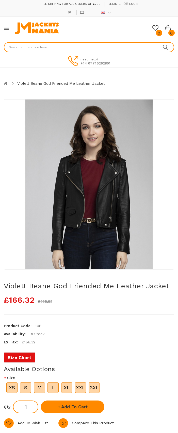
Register (115, 4)
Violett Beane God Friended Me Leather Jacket (61, 83)
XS (12, 388)
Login (133, 4)
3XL (94, 388)
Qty (7, 407)
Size (11, 378)
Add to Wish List (33, 423)
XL (67, 388)
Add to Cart (74, 406)
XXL (80, 388)
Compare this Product (93, 423)
